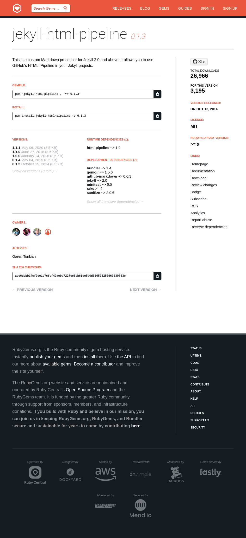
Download (199, 178)
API (193, 406)
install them (95, 356)
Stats (195, 377)
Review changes (204, 185)
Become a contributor (94, 364)
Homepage (199, 164)
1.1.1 (16, 148)
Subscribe (199, 199)
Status (196, 348)
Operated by (36, 463)
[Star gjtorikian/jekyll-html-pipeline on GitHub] (199, 61)
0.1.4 (16, 160)
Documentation (203, 171)
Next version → (145, 290)
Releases (121, 8)
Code (195, 363)
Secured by (142, 495)
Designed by (71, 462)
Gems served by (211, 462)
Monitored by (177, 462)
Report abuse (201, 220)
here (135, 425)
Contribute (200, 384)
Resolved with (141, 462)
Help (194, 398)
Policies (197, 413)
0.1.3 (16, 164)
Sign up (230, 8)
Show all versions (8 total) (33, 171)
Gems (164, 8)
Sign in (207, 8)
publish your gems (47, 356)
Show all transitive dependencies (113, 201)
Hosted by (107, 462)
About (196, 391)
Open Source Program (87, 389)
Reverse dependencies (209, 227)
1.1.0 (16, 152)
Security (198, 427)
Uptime (196, 355)
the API (124, 356)
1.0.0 (16, 156)
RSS (194, 206)
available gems (57, 364)
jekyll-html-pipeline (69, 33)
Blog (145, 8)
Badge (196, 192)
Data (194, 370)
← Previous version (32, 290)
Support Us (200, 420)
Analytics (198, 213)
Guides (185, 8)
